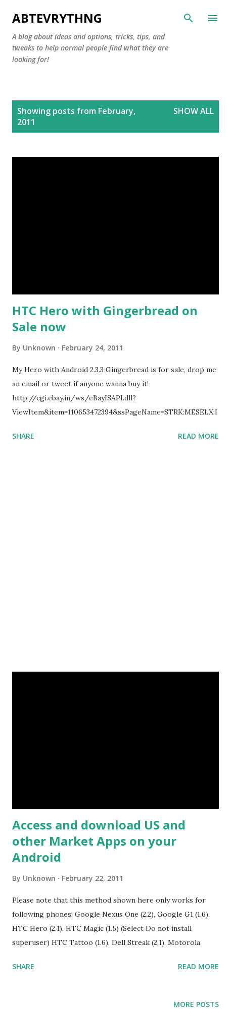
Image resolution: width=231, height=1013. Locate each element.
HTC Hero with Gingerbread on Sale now (105, 318)
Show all (193, 110)
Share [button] (23, 436)
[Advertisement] (115, 558)
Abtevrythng (57, 18)
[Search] (188, 18)
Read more (198, 436)
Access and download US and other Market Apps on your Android (99, 840)
